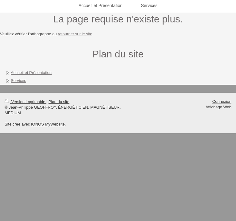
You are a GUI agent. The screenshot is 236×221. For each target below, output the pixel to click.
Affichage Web (218, 107)
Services (18, 80)
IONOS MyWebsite (48, 124)
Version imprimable (25, 101)
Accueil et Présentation (31, 72)
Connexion (221, 101)
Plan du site (59, 101)
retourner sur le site (75, 34)
